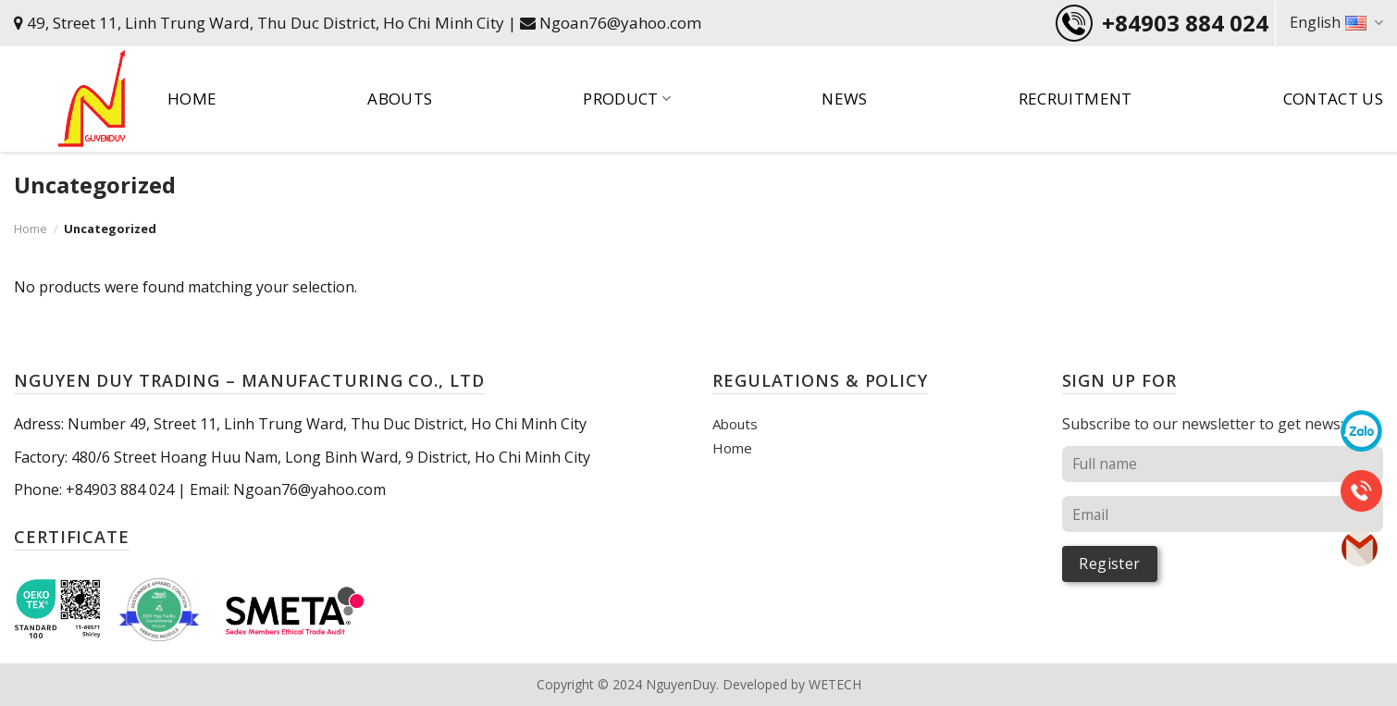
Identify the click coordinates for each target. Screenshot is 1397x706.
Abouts (399, 98)
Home (191, 98)
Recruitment (1075, 98)
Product (627, 98)
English (1336, 22)
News (844, 98)
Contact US (1333, 98)
